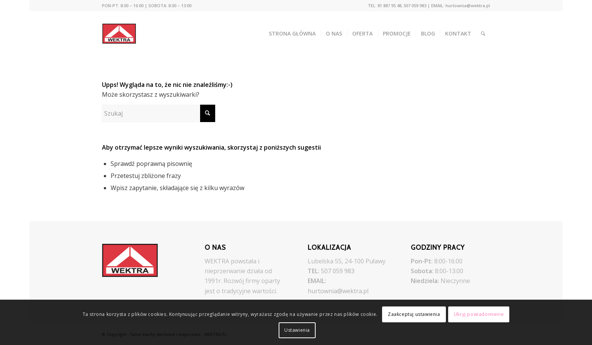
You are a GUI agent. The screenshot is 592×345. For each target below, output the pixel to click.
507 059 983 (338, 271)
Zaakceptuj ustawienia (414, 314)
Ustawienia (297, 330)
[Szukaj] (483, 33)
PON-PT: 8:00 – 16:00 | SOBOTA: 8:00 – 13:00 (146, 5)
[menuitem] (146, 6)
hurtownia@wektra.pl (338, 291)
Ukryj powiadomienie (479, 314)
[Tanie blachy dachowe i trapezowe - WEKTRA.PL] (124, 33)
